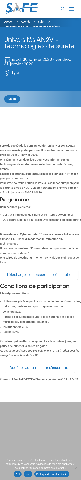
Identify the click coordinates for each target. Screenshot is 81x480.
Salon (41, 21)
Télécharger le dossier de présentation (40, 274)
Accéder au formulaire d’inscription (39, 367)
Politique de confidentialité (51, 474)
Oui (18, 474)
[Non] (76, 468)
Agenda (26, 21)
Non (28, 474)
